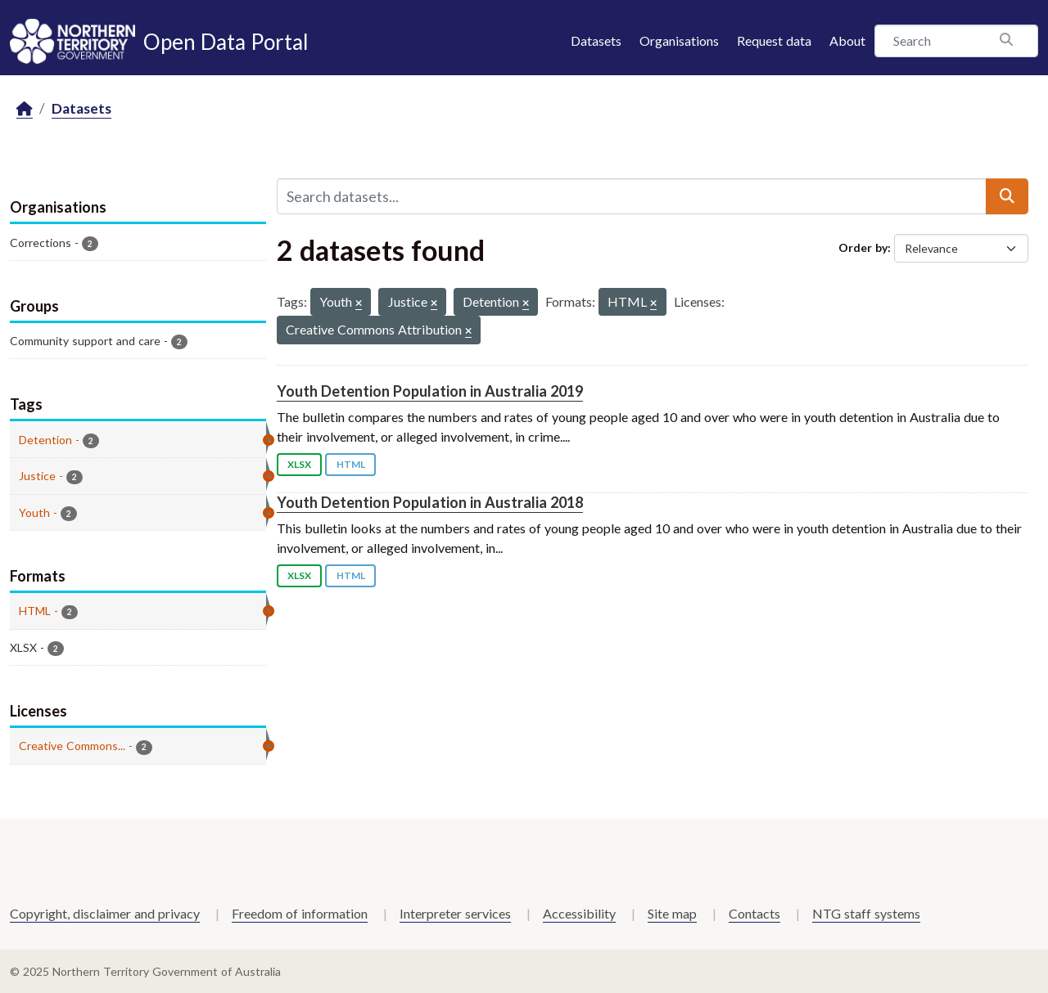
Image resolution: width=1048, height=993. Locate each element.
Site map (672, 913)
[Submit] (1007, 196)
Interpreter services (455, 913)
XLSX (299, 464)
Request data (774, 40)
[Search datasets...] (632, 196)
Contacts (754, 913)
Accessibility (579, 913)
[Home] (24, 109)
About (847, 40)
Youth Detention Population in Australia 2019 (430, 391)
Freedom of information (300, 913)
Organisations (679, 40)
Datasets (596, 40)
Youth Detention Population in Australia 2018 (430, 502)
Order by (863, 247)
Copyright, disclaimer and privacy (105, 913)
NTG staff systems (866, 913)
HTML (351, 464)
